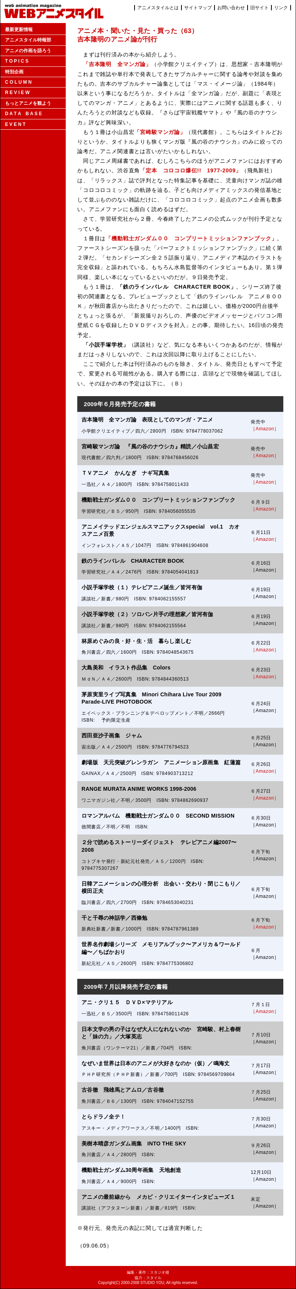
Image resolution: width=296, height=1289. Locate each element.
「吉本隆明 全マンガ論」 (117, 64)
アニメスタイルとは (158, 7)
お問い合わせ (231, 7)
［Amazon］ (265, 428)
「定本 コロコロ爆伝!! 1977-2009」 (190, 170)
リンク (281, 7)
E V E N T (15, 124)
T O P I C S (16, 61)
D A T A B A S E (23, 113)
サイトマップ (198, 7)
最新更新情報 (19, 29)
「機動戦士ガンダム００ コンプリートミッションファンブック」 (191, 238)
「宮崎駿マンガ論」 (160, 132)
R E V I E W (17, 92)
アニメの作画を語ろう (28, 50)
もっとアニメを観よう (28, 103)
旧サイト (259, 7)
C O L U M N (18, 82)
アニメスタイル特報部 (28, 40)
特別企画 (14, 71)
